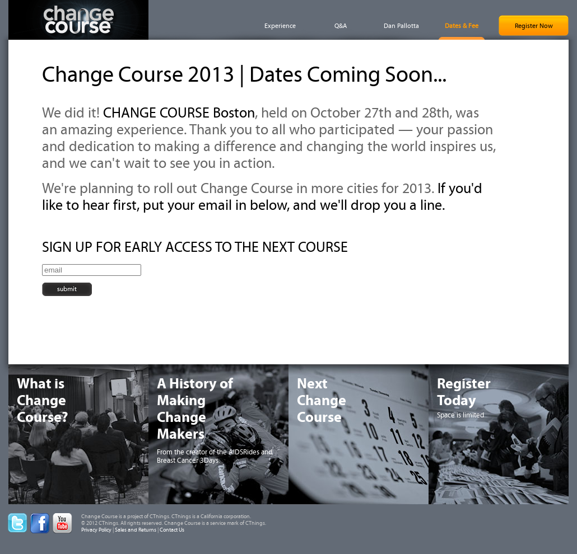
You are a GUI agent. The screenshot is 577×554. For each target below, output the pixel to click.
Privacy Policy (96, 530)
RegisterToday (464, 392)
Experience (280, 26)
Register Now (534, 26)
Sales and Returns (135, 530)
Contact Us (172, 530)
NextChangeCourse (321, 400)
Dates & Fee (461, 26)
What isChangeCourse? (42, 400)
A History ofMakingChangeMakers (195, 409)
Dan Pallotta (401, 26)
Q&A (340, 26)
